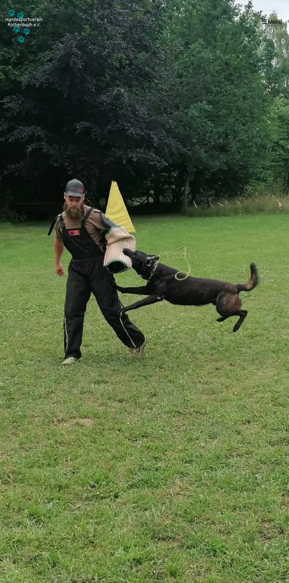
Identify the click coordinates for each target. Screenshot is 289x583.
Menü (272, 22)
